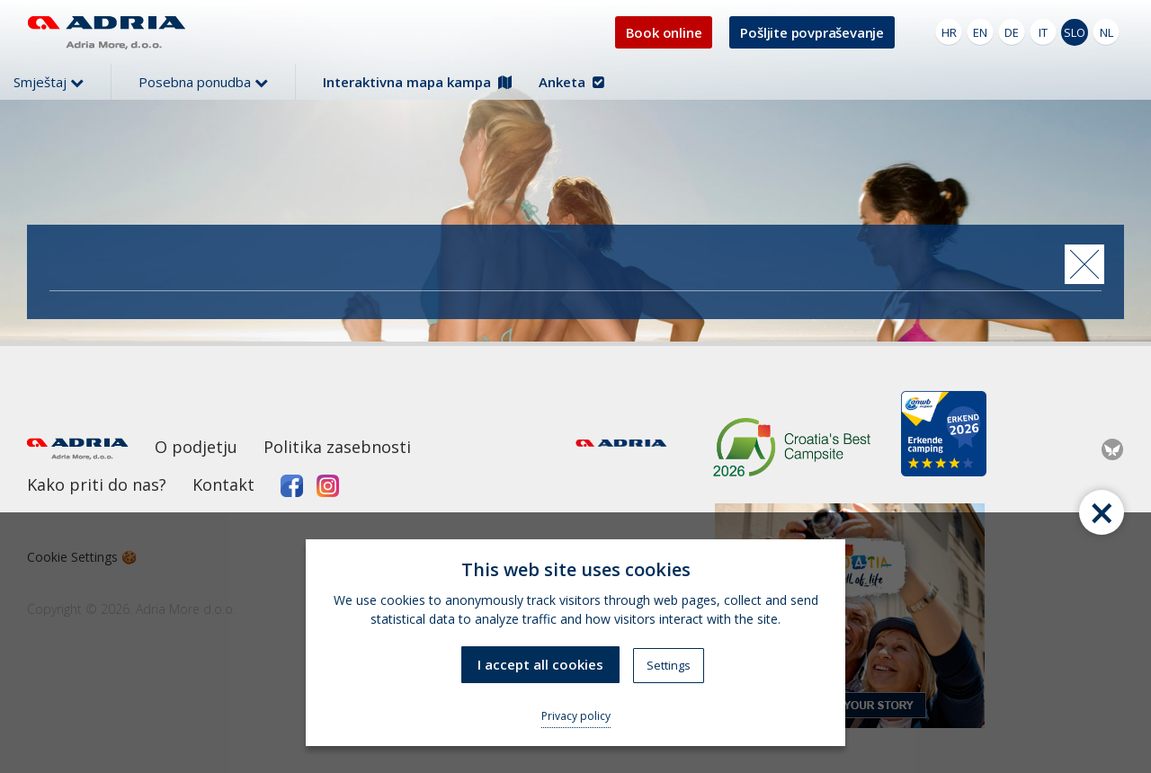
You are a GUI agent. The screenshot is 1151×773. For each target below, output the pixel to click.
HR (949, 32)
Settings (669, 665)
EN (980, 32)
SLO (1074, 32)
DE (1011, 32)
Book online (664, 32)
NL (1106, 32)
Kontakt (223, 484)
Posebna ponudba (203, 82)
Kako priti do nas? (96, 484)
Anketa (571, 82)
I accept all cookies (540, 664)
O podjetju (196, 447)
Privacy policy (576, 716)
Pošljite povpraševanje (812, 32)
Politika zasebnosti (337, 447)
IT (1043, 32)
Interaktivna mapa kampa (417, 82)
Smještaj (48, 82)
